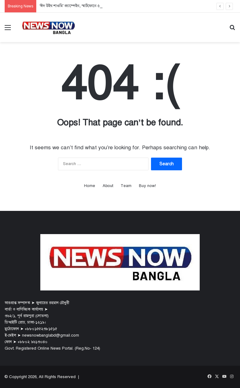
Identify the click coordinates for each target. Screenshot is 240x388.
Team (126, 185)
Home (89, 185)
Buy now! (147, 185)
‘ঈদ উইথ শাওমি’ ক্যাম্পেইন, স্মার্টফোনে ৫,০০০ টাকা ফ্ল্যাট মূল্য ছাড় (88, 6)
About (108, 185)
